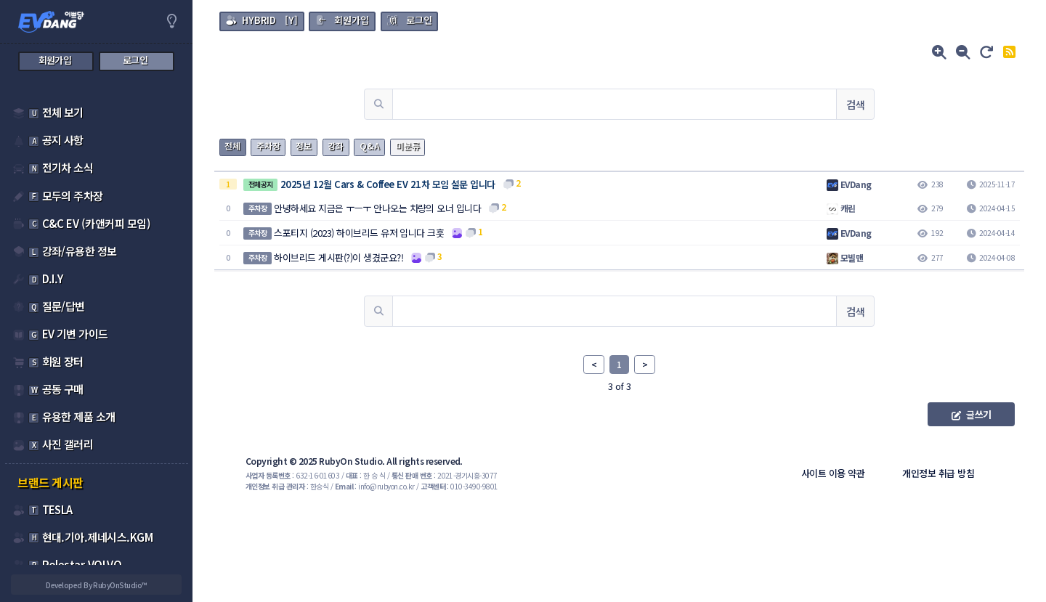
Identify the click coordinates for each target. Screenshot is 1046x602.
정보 (304, 145)
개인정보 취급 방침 (938, 473)
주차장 (268, 145)
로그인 (419, 20)
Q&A (370, 145)
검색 (855, 104)
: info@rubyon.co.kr (375, 486)
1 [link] (619, 364)
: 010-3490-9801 (459, 486)
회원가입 (351, 20)
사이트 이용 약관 (832, 473)
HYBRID (259, 20)
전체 (232, 145)
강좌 (336, 145)
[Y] (261, 20)
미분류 (408, 145)
